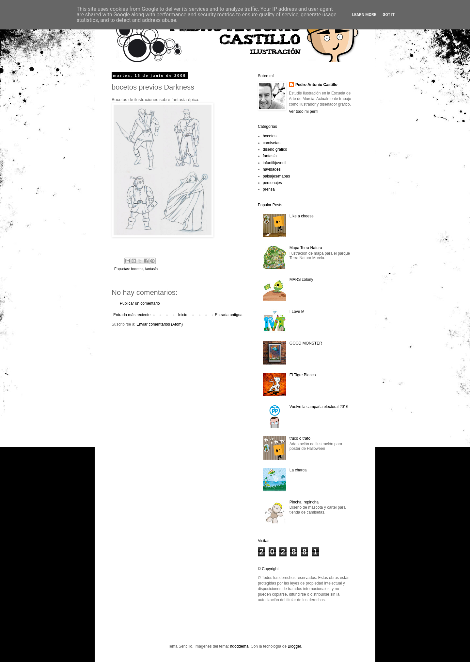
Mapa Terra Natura (306, 248)
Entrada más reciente (131, 315)
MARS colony (301, 279)
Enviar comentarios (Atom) (159, 324)
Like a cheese (302, 216)
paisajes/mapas (276, 176)
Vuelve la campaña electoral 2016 (319, 406)
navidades (272, 169)
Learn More (364, 14)
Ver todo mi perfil (303, 111)
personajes (272, 182)
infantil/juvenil (274, 163)
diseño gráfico (275, 149)
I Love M (297, 311)
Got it (389, 14)
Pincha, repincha (304, 502)
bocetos (137, 269)
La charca (298, 470)
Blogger (294, 646)
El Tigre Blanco (303, 375)
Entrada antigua (229, 315)
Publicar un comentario (140, 303)
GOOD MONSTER (306, 343)
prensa (269, 189)
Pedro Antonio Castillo (316, 84)
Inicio (182, 315)
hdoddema (239, 646)
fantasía (151, 269)
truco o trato (300, 438)
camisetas (271, 143)
